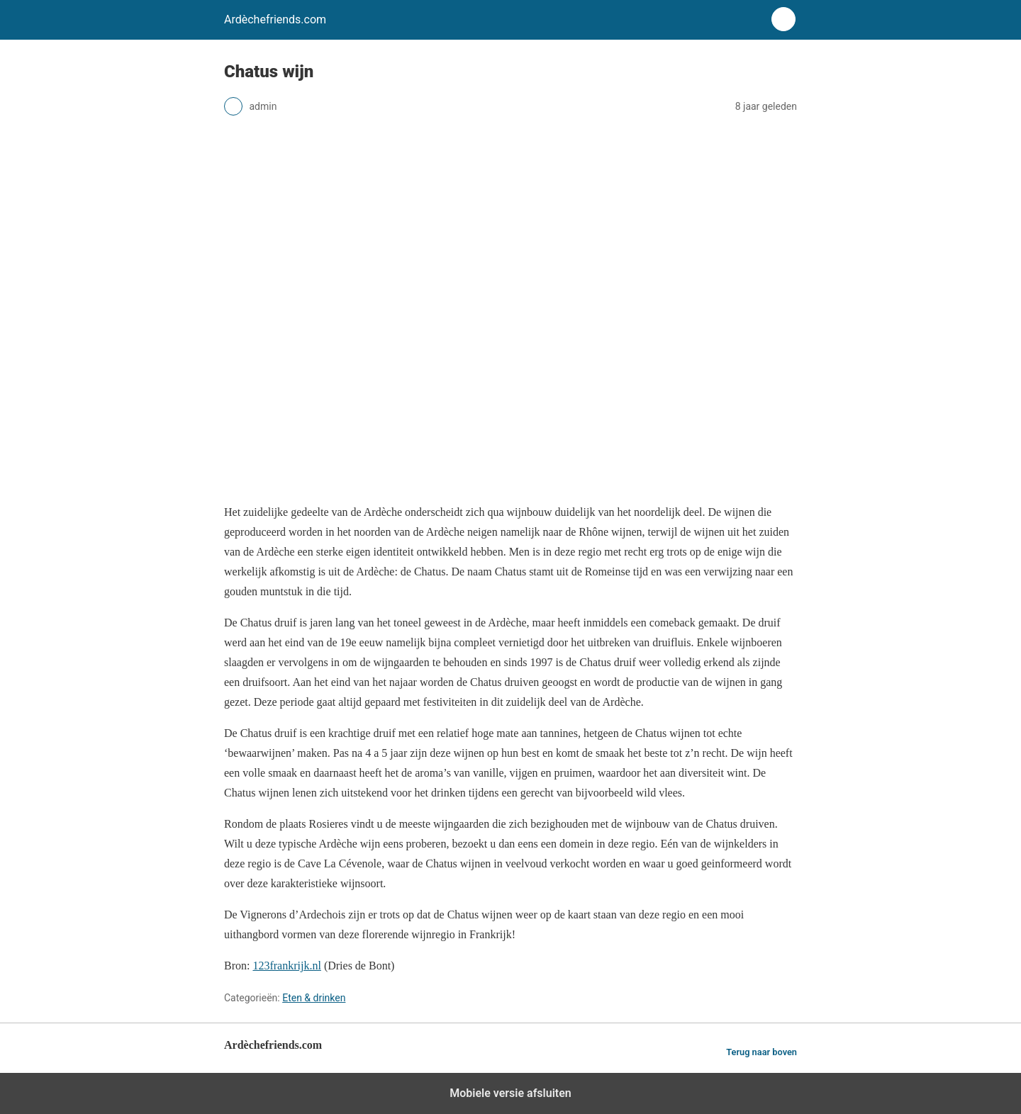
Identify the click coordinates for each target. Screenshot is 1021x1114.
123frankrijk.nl (286, 966)
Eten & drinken (313, 997)
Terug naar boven (761, 1052)
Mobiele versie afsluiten (510, 1093)
